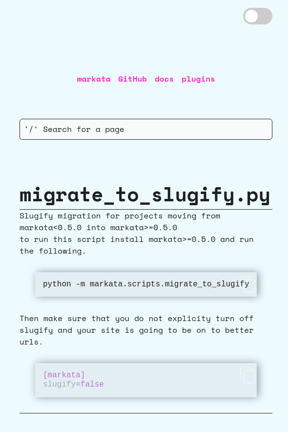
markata (94, 79)
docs (164, 79)
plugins (198, 79)
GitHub (132, 79)
